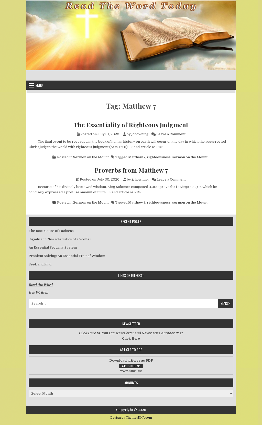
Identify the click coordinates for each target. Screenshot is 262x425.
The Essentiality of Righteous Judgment (131, 124)
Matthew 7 (136, 157)
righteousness (159, 157)
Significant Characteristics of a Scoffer (60, 239)
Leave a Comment (170, 134)
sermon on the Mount (190, 157)
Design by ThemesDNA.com (131, 417)
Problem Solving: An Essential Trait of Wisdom (67, 256)
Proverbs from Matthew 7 (131, 170)
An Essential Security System (53, 247)
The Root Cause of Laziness (51, 231)
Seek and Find (40, 264)
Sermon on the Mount (91, 157)
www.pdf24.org (131, 371)
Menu (39, 85)
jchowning (140, 134)
